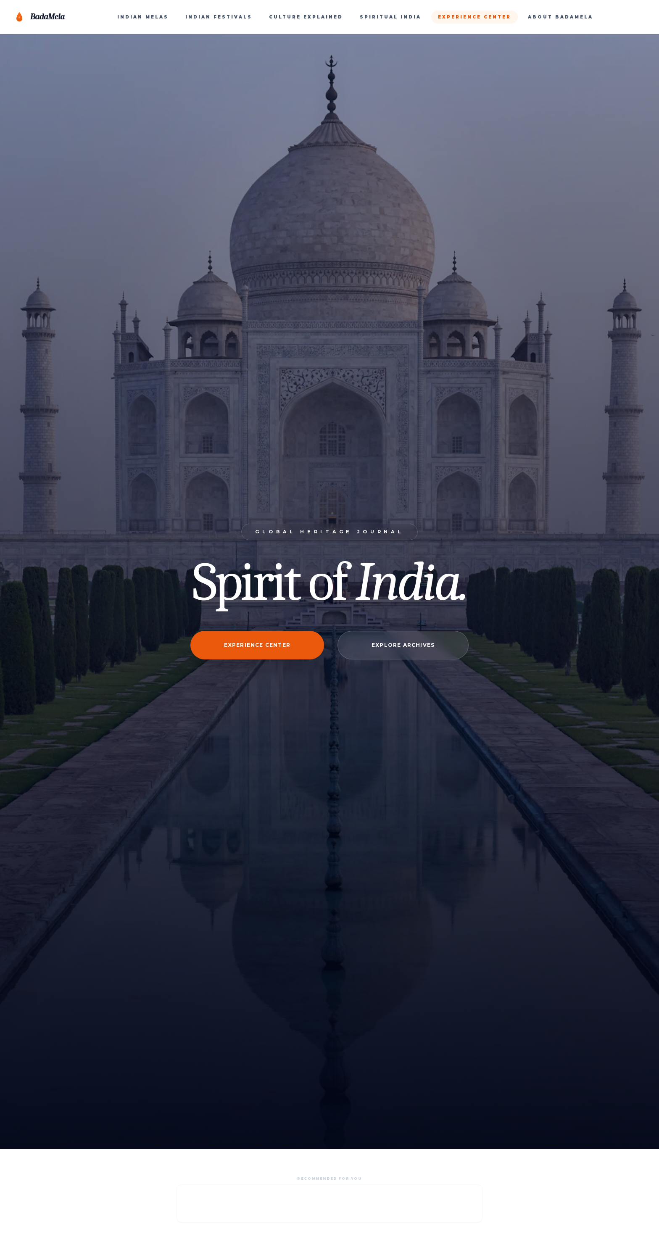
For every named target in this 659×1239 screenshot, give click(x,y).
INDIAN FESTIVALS (218, 17)
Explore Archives (403, 645)
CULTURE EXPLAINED (306, 17)
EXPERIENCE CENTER (474, 17)
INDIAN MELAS (143, 17)
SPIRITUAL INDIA (390, 17)
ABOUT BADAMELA (560, 17)
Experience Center (257, 645)
